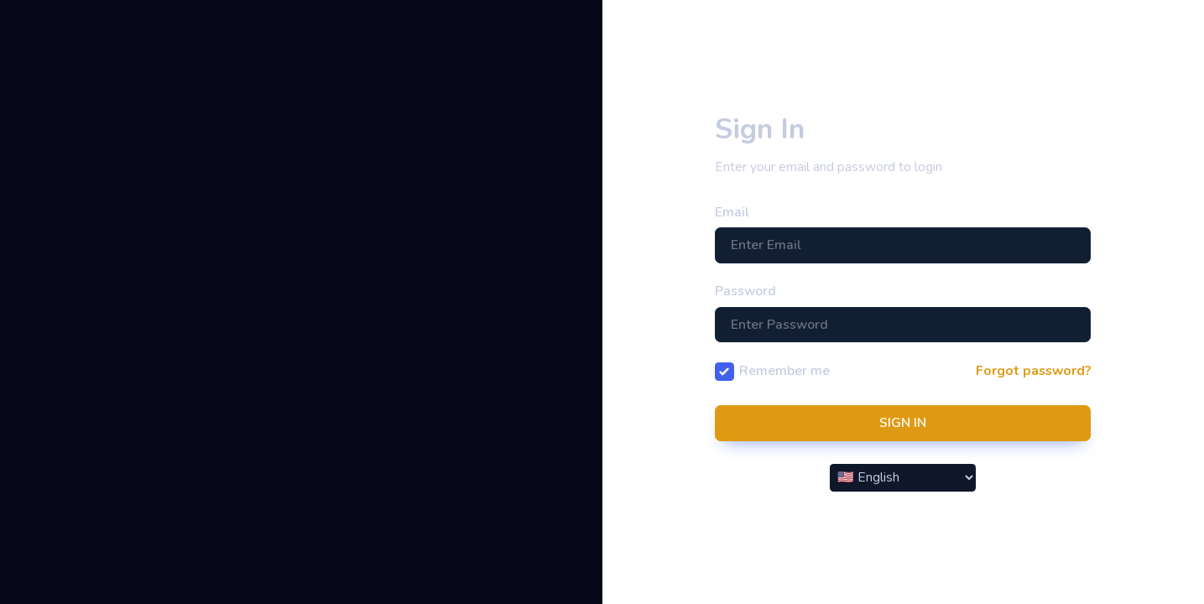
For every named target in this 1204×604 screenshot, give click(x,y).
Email (732, 212)
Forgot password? (1033, 371)
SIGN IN (902, 423)
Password (745, 291)
